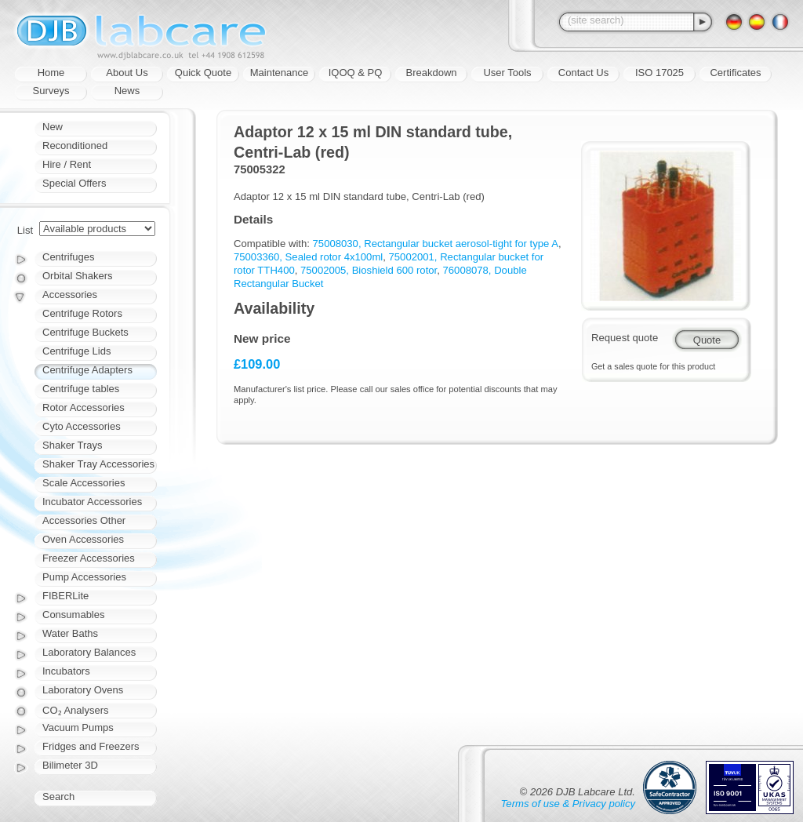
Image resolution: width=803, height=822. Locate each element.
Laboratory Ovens (82, 690)
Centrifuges (68, 257)
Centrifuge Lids (76, 351)
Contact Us (583, 72)
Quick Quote (203, 72)
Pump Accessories (84, 577)
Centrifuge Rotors (82, 313)
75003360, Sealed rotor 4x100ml (308, 257)
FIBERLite (65, 596)
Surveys (51, 90)
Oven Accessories (83, 539)
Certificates (735, 72)
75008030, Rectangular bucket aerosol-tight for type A (435, 243)
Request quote (624, 338)
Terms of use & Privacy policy (568, 803)
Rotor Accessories (83, 407)
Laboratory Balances (89, 652)
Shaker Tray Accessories (98, 464)
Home (51, 72)
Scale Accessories (83, 483)
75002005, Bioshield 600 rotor (368, 270)
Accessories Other (83, 520)
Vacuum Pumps (78, 727)
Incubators (66, 671)
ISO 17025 (659, 72)
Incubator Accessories (92, 501)
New (52, 127)
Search (58, 796)
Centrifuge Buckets (85, 332)
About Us (126, 72)
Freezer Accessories (88, 558)
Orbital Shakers (77, 276)
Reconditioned (74, 145)
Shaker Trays (72, 445)
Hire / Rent (66, 164)
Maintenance (279, 72)
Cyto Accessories (81, 426)
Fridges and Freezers (91, 746)
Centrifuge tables (80, 389)
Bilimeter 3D (70, 765)
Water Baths (70, 633)
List (25, 230)
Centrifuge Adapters (87, 370)
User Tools (507, 72)
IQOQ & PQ (356, 72)
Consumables (73, 614)
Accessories (69, 294)
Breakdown (430, 72)
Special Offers (74, 183)
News (127, 90)
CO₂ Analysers (75, 710)
